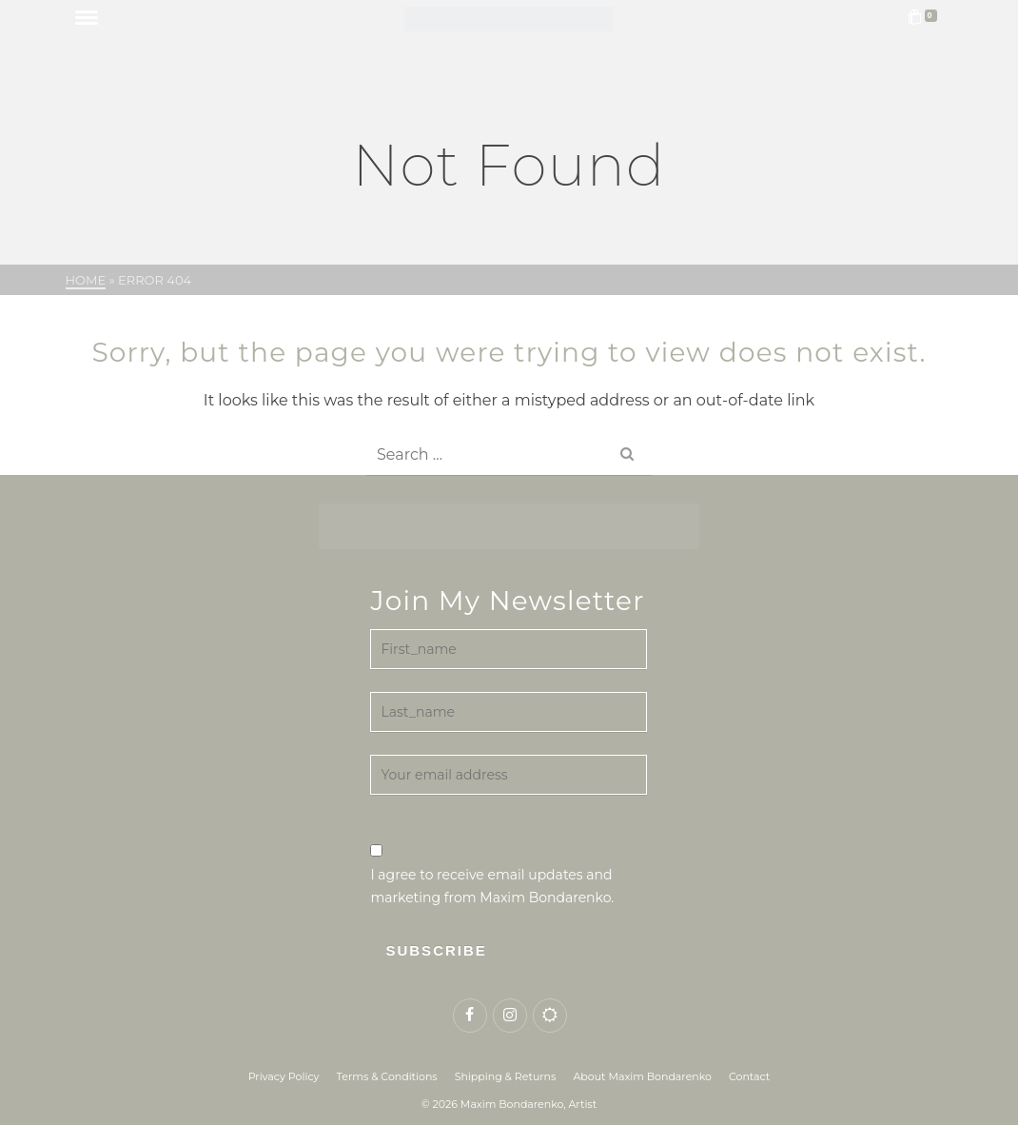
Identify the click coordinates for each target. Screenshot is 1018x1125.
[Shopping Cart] (925, 19)
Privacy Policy (284, 1076)
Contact (749, 1076)
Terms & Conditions (387, 1076)
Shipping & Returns (506, 1076)
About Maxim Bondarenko (642, 1076)
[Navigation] (87, 19)
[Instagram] (510, 1015)
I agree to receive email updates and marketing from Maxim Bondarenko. (492, 875)
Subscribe (435, 950)
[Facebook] (470, 1015)
